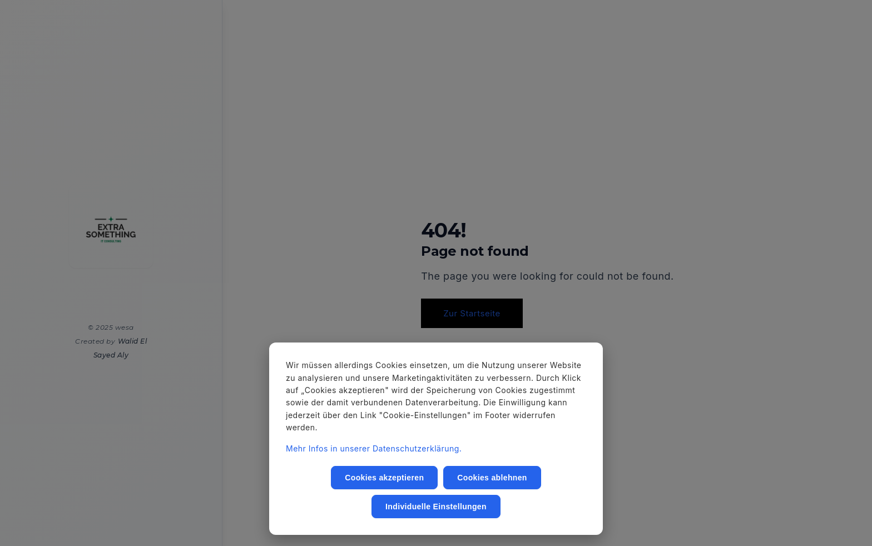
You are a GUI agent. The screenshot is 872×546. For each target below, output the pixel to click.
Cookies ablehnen (492, 477)
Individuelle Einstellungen (436, 506)
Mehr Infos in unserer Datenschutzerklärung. (374, 448)
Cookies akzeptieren (384, 477)
